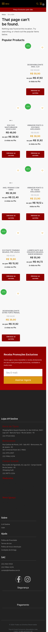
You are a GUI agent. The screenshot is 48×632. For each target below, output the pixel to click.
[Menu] (5, 4)
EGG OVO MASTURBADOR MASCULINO (11, 127)
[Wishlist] (42, 47)
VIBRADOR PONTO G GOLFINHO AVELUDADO (35, 127)
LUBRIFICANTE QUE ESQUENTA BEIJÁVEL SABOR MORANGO (35, 252)
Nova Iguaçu (8, 497)
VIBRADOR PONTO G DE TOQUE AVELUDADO (35, 190)
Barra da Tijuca (10, 426)
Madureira (7, 478)
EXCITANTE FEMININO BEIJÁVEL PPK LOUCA (11, 251)
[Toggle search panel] (37, 3)
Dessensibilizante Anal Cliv (35, 66)
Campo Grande (10, 461)
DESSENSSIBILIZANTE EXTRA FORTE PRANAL (11, 312)
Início (4, 14)
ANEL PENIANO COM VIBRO (11, 189)
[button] (41, 4)
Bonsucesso (8, 441)
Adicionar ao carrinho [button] (35, 92)
